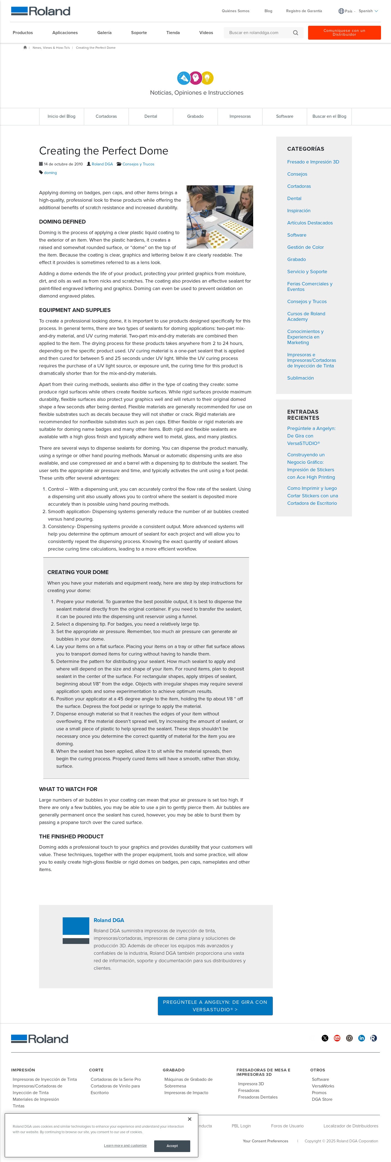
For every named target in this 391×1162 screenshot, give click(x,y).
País (348, 11)
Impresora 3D (251, 1084)
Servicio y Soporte (307, 271)
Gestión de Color (305, 247)
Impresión (23, 1070)
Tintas (18, 1106)
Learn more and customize (125, 1145)
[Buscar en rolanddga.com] (261, 32)
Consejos (297, 174)
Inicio (25, 47)
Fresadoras (248, 1090)
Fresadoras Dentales (258, 1097)
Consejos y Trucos (138, 164)
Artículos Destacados (310, 223)
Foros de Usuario (287, 1126)
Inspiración (299, 211)
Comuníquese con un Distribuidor (345, 32)
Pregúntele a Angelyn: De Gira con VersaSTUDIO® (311, 435)
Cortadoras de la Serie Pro (116, 1079)
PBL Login (241, 1126)
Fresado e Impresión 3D (313, 162)
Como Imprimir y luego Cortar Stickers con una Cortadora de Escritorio (312, 495)
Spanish (368, 11)
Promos (319, 1093)
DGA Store (322, 1099)
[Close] (190, 1119)
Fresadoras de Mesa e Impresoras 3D (264, 1072)
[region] (101, 1135)
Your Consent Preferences (265, 1141)
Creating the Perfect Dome (96, 48)
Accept (172, 1146)
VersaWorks (323, 1086)
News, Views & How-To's (51, 48)
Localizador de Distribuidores (351, 1126)
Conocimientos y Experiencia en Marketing (305, 336)
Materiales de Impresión (36, 1099)
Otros (317, 1070)
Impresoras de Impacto (186, 1093)
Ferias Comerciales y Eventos (309, 286)
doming (50, 172)
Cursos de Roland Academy (306, 316)
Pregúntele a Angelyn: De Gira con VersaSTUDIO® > (215, 1006)
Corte (96, 1070)
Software (296, 235)
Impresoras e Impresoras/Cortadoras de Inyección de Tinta (311, 360)
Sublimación (300, 378)
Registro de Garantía (304, 11)
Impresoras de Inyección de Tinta (45, 1079)
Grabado (296, 259)
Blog (268, 11)
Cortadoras (299, 186)
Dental (294, 198)
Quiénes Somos (238, 11)
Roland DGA (102, 164)
